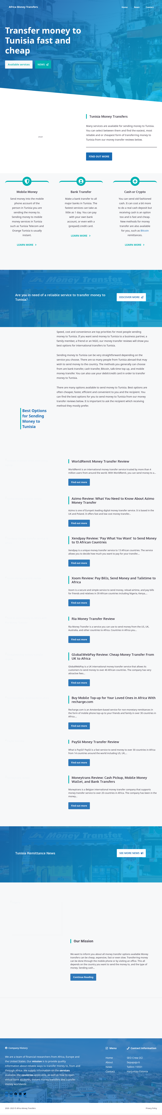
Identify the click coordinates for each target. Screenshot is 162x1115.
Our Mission (83, 942)
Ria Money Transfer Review (93, 620)
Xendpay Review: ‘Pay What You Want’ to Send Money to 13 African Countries (114, 541)
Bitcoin (145, 230)
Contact (150, 7)
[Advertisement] (36, 367)
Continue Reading (83, 978)
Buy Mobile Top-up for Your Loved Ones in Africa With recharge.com (114, 701)
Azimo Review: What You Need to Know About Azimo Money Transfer (113, 502)
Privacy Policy (151, 1109)
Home (125, 7)
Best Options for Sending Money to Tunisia (34, 418)
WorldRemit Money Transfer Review (100, 461)
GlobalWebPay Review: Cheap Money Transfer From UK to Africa (113, 658)
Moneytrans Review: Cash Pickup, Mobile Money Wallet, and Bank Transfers (109, 781)
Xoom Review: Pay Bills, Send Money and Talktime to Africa (114, 581)
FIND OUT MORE (99, 156)
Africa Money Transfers (23, 7)
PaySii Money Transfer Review (95, 743)
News (137, 7)
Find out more (79, 482)
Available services (19, 64)
